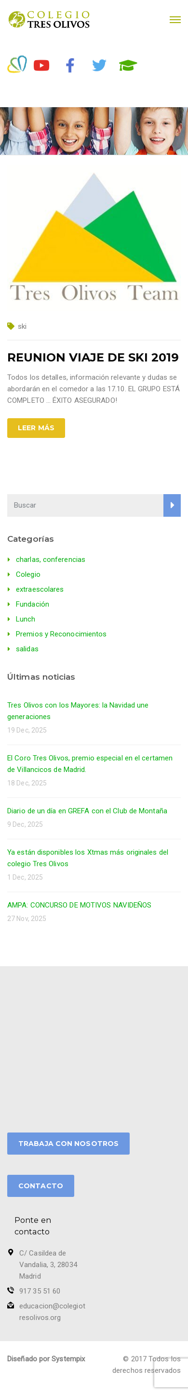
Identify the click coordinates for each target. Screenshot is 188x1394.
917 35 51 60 (39, 1291)
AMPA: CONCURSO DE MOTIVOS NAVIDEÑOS (79, 905)
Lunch (26, 619)
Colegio (28, 574)
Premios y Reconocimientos (61, 634)
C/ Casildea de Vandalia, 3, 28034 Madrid (48, 1265)
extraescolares (40, 589)
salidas (27, 649)
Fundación (32, 604)
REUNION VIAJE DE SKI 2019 (93, 357)
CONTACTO (40, 1186)
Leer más (36, 427)
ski (22, 326)
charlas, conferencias (50, 559)
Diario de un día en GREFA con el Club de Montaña (87, 811)
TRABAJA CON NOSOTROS (68, 1143)
